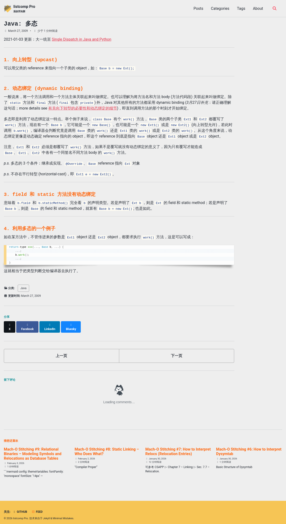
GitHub (19, 507)
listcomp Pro (24, 8)
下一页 (176, 351)
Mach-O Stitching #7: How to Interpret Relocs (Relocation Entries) (177, 447)
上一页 (61, 351)
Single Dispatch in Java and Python (81, 39)
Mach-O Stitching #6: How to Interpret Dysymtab (248, 447)
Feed (37, 507)
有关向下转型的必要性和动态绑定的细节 (82, 108)
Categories (220, 8)
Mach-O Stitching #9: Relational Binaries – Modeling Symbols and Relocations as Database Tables (32, 449)
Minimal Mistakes (63, 514)
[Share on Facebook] (28, 324)
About (258, 8)
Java (23, 288)
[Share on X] (10, 324)
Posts (198, 8)
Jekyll (46, 514)
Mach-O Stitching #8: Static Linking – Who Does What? (107, 447)
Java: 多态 (20, 24)
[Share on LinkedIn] (50, 324)
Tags (241, 8)
